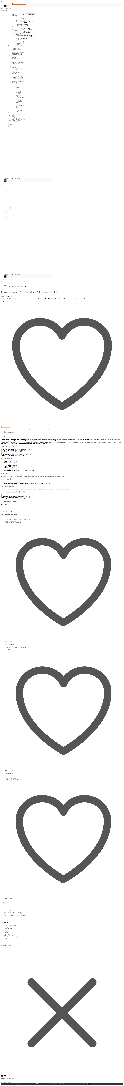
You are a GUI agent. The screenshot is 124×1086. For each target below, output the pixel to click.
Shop (9, 126)
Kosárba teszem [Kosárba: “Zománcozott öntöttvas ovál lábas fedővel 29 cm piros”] (9, 780)
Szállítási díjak (26, 44)
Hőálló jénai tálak (27, 30)
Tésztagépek (15, 71)
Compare (10, 125)
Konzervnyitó (19, 104)
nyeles (50, 429)
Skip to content (5, 1)
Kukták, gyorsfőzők (17, 33)
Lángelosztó (19, 101)
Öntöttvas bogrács (17, 54)
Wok (13, 29)
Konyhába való (12, 66)
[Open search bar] (4, 177)
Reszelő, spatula (20, 99)
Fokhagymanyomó (17, 76)
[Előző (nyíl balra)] (1, 1077)
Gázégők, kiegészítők (17, 62)
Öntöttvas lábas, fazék (10, 926)
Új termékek (11, 123)
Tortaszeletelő (19, 25)
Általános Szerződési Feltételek (12, 913)
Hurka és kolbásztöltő (17, 80)
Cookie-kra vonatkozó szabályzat (13, 914)
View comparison (5, 1083)
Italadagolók (19, 102)
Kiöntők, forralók (16, 31)
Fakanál (18, 87)
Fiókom (6, 910)
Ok (88, 1084)
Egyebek (14, 82)
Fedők (17, 85)
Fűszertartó (19, 100)
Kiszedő (18, 90)
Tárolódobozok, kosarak (18, 119)
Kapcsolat (25, 47)
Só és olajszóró (20, 106)
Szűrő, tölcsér (19, 83)
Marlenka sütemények (14, 120)
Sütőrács (18, 91)
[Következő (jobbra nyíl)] (2, 1077)
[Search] (5, 6)
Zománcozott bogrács (18, 52)
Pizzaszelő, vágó (20, 109)
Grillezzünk (11, 56)
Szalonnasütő (15, 59)
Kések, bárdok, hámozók (16, 73)
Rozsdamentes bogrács (18, 53)
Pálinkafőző (15, 30)
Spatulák (18, 20)
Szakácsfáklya (19, 24)
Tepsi (13, 14)
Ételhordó (18, 95)
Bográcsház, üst (16, 47)
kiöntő (42, 429)
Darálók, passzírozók (17, 77)
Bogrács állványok (17, 49)
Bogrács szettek (16, 48)
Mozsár (18, 86)
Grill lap (14, 57)
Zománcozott (56, 429)
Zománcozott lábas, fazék (19, 39)
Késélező (18, 92)
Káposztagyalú (20, 105)
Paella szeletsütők (16, 61)
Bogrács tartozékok (17, 50)
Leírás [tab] (5, 431)
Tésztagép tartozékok (18, 81)
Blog (24, 45)
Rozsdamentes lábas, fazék (20, 41)
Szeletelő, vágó (20, 107)
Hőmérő (18, 88)
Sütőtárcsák (15, 58)
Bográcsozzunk (12, 45)
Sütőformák (19, 23)
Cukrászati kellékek (17, 18)
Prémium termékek (13, 121)
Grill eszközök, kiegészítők (16, 64)
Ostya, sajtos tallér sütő (18, 26)
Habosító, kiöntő (20, 97)
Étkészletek (19, 68)
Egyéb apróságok (16, 118)
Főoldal (25, 17)
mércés (46, 429)
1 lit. (39, 429)
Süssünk (10, 13)
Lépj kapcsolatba (8, 911)
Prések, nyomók (16, 75)
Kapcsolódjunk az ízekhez (7, 8)
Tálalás (14, 67)
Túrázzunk (10, 112)
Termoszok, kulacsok (17, 114)
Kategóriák (4, 10)
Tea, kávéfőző (19, 93)
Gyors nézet (17, 522)
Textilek (14, 116)
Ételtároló (18, 96)
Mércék (18, 19)
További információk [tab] (9, 432)
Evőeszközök (19, 69)
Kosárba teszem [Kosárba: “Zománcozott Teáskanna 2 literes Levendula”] (9, 651)
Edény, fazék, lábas (17, 34)
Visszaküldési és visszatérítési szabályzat (15, 916)
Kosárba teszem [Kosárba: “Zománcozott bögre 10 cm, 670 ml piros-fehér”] (9, 522)
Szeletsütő (15, 16)
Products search (8, 3)
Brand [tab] (5, 433)
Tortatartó (18, 21)
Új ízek (10, 124)
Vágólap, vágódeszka (17, 78)
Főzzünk (10, 28)
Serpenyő (14, 15)
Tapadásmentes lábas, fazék (20, 44)
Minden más (11, 115)
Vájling (24, 41)
